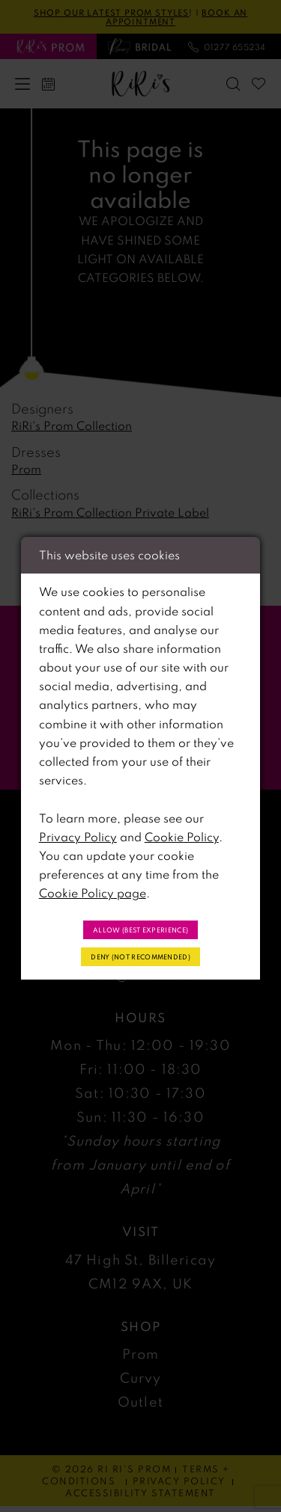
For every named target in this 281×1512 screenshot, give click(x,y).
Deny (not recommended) (140, 958)
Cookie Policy (182, 833)
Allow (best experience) (140, 928)
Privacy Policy (78, 833)
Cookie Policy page (92, 890)
